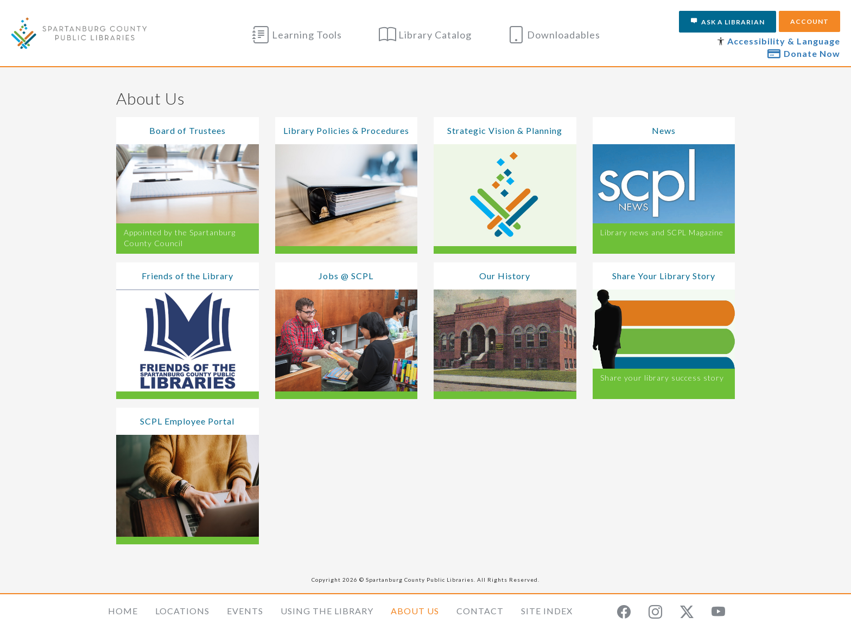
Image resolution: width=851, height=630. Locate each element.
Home (123, 611)
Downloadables (553, 35)
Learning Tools (297, 35)
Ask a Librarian (727, 21)
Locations (182, 611)
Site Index (547, 611)
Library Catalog (425, 35)
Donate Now (803, 53)
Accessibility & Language (783, 41)
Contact (480, 611)
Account (809, 21)
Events (245, 611)
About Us (415, 611)
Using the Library (327, 611)
